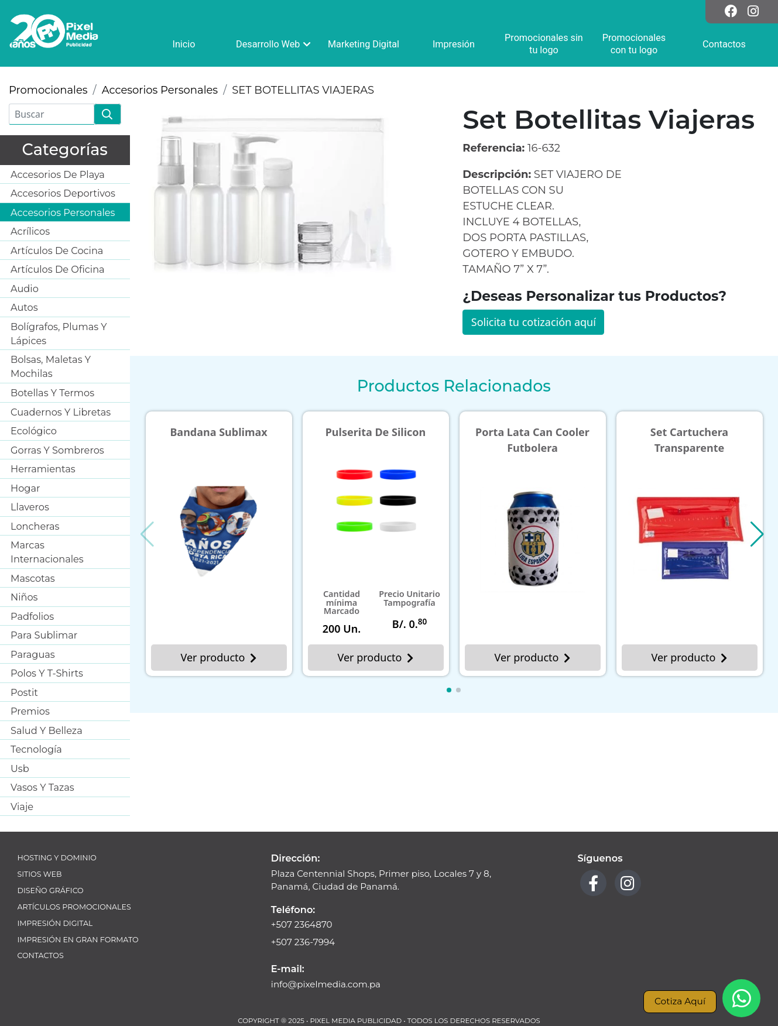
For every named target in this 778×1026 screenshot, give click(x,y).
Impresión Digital (55, 923)
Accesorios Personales (160, 90)
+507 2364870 (302, 924)
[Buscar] (51, 114)
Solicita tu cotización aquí (533, 322)
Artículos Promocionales (74, 907)
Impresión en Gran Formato (78, 939)
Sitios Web (40, 874)
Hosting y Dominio (57, 857)
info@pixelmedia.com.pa (326, 984)
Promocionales (48, 90)
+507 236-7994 (303, 942)
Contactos (41, 955)
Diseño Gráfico (51, 890)
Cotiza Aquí (679, 1001)
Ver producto (219, 657)
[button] (449, 690)
